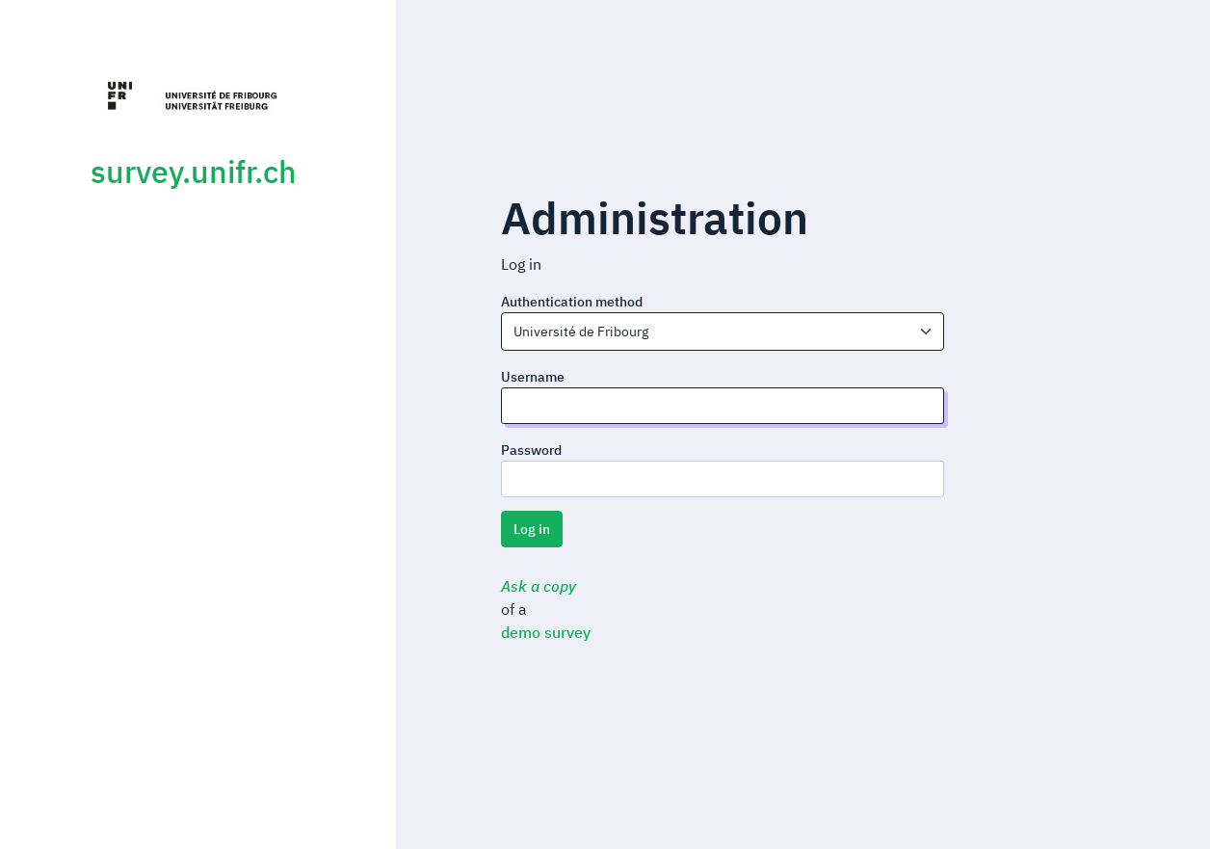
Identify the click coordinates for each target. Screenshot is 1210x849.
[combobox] (722, 331)
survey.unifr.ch (194, 171)
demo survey (546, 632)
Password (531, 450)
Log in (531, 529)
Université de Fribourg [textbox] (580, 331)
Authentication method (572, 301)
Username (533, 376)
